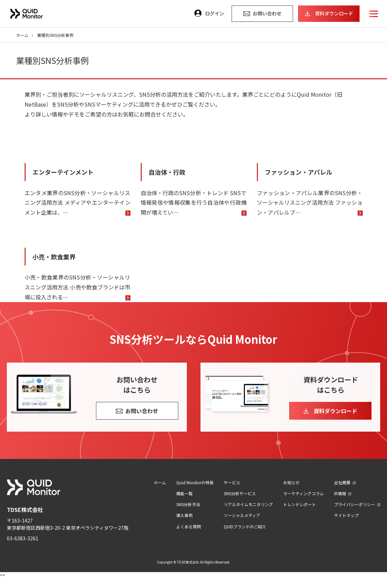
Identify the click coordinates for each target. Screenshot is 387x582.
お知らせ (291, 482)
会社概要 (342, 482)
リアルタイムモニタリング (248, 504)
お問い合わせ (141, 411)
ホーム (22, 35)
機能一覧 (184, 493)
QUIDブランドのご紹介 (245, 526)
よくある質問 (188, 526)
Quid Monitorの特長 (194, 482)
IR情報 (340, 493)
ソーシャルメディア (242, 515)
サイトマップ (346, 515)
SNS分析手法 (188, 504)
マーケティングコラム (303, 493)
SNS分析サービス (240, 493)
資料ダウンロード (335, 411)
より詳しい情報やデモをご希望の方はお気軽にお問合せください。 (107, 114)
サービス (232, 482)
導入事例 (184, 515)
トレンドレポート (299, 504)
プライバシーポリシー (354, 504)
